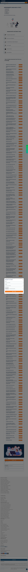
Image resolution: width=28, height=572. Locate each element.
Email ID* (6, 284)
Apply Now (14, 291)
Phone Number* (7, 287)
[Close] (22, 279)
